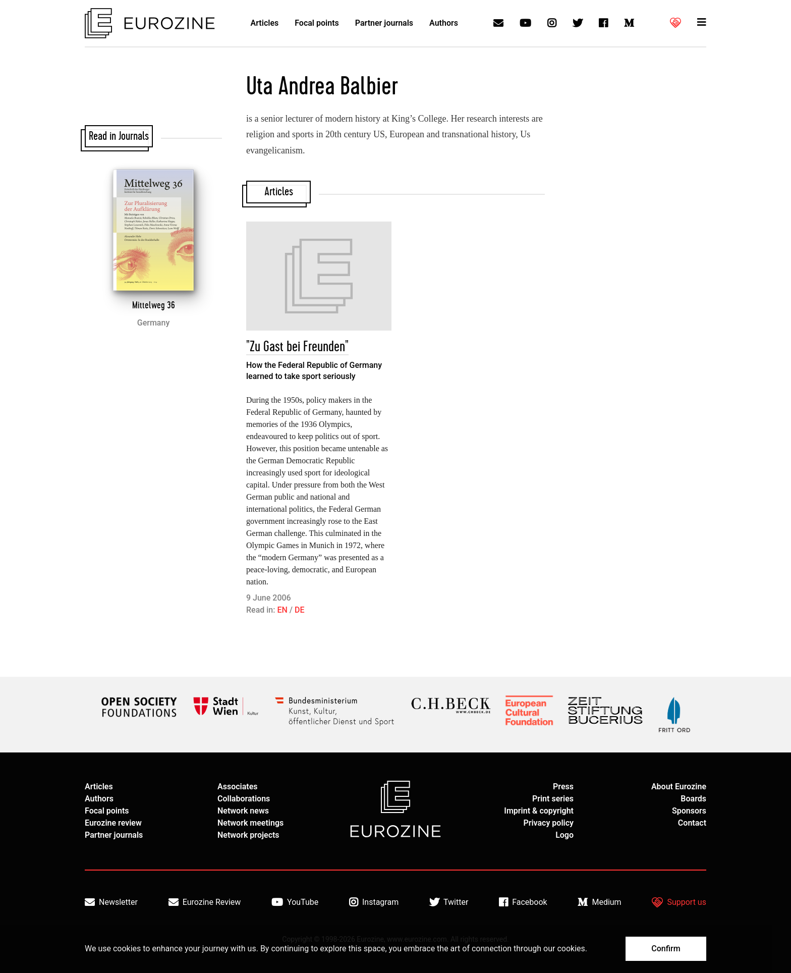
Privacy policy (548, 823)
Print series (553, 798)
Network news (243, 811)
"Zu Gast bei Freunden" (297, 347)
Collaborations (243, 798)
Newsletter (111, 902)
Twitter (448, 902)
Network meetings (250, 823)
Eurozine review (113, 823)
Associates (237, 786)
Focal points (317, 23)
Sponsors (689, 811)
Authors (443, 23)
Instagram (374, 902)
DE (299, 610)
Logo (564, 835)
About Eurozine (678, 786)
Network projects (248, 835)
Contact (692, 823)
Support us (679, 902)
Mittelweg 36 (153, 305)
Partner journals (384, 23)
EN (282, 610)
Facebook (523, 902)
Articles (265, 23)
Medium (599, 902)
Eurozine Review (204, 902)
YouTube (294, 902)
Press (563, 786)
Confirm (665, 948)
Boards (693, 798)
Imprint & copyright (539, 811)
